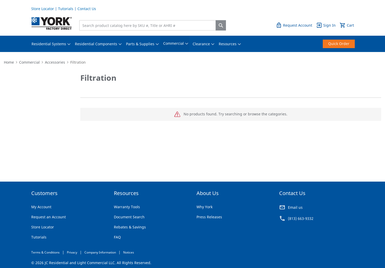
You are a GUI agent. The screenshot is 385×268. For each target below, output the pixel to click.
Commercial (29, 62)
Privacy (72, 252)
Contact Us (86, 8)
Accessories (55, 62)
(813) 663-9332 (300, 218)
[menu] (192, 44)
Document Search (129, 216)
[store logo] (51, 23)
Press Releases (209, 216)
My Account (41, 206)
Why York (205, 206)
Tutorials (65, 8)
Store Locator (42, 8)
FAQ (117, 237)
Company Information (100, 252)
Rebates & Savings (130, 227)
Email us (295, 207)
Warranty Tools (127, 206)
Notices (128, 252)
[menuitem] (48, 44)
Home (9, 62)
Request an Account (48, 216)
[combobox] (148, 25)
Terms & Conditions (45, 252)
